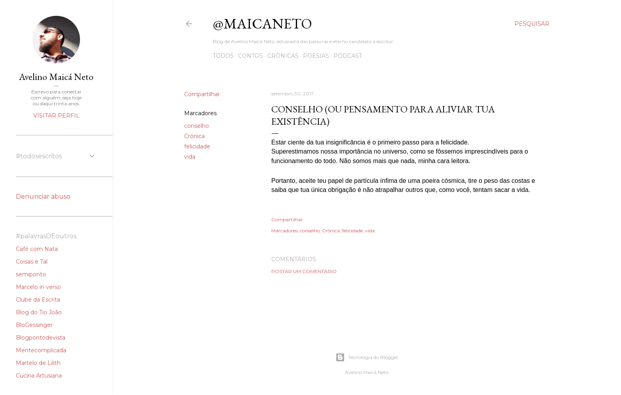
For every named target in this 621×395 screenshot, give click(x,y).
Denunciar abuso (43, 196)
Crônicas (283, 55)
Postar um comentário (304, 271)
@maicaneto (262, 23)
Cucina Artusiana (39, 375)
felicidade (197, 146)
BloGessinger (34, 325)
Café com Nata (37, 249)
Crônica (194, 136)
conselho (196, 125)
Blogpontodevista (40, 337)
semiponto (31, 274)
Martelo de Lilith (38, 363)
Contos (250, 55)
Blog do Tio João (39, 312)
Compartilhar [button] (202, 94)
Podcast (347, 55)
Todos (223, 55)
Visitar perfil (56, 115)
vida (189, 156)
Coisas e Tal (32, 261)
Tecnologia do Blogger (366, 357)
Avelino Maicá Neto (56, 76)
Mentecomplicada (41, 350)
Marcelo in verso (38, 287)
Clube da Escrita (38, 299)
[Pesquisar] (531, 23)
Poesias (316, 55)
